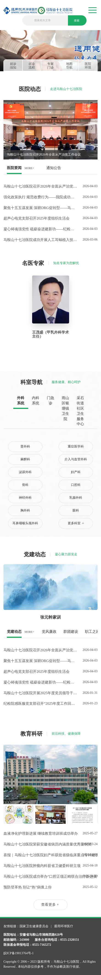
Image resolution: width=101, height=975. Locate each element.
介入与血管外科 (76, 459)
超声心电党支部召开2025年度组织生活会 (36, 218)
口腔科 (76, 485)
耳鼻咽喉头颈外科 (25, 523)
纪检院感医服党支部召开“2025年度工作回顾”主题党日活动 (40, 703)
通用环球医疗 (63, 926)
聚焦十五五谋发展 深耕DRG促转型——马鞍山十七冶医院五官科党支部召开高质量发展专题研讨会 (40, 208)
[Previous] (9, 127)
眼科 (76, 510)
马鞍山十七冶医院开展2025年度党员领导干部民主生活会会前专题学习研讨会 (40, 693)
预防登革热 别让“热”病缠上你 (27, 887)
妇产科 (76, 472)
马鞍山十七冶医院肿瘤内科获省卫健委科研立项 (40, 866)
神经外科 (25, 497)
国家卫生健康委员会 (34, 926)
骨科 (25, 485)
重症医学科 (76, 446)
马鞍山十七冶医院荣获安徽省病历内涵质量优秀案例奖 (40, 844)
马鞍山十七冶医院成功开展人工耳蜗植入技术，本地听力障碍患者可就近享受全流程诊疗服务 (40, 240)
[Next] (91, 127)
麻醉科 (25, 459)
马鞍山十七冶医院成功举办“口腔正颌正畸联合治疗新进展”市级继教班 (40, 876)
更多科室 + (76, 523)
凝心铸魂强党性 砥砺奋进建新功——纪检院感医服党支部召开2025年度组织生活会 (40, 229)
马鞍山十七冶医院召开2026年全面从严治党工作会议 (40, 186)
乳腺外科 (75, 497)
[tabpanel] (50, 50)
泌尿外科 (25, 472)
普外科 (25, 446)
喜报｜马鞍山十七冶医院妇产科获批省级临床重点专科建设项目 (40, 855)
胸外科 (25, 510)
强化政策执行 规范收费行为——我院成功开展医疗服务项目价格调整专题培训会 (40, 197)
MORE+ (29, 168)
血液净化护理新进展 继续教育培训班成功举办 (40, 833)
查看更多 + (50, 904)
